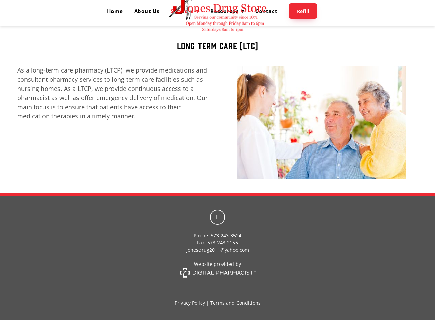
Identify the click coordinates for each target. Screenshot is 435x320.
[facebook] (217, 217)
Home (115, 11)
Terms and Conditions (235, 303)
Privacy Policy (190, 303)
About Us (146, 11)
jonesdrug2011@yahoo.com (217, 249)
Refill (303, 11)
